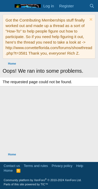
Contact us (12, 166)
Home (8, 170)
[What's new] (81, 6)
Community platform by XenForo (43, 180)
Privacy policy (62, 166)
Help (79, 166)
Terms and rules (36, 166)
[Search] (92, 6)
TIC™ (44, 184)
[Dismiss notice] (90, 20)
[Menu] (7, 6)
